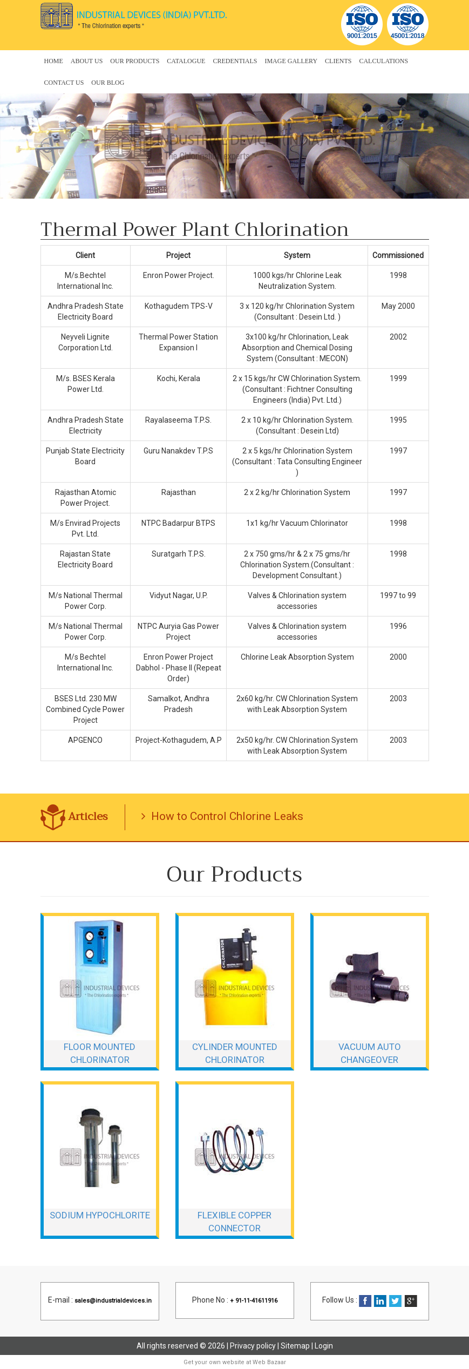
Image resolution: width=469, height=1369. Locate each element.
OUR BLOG (107, 82)
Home (53, 61)
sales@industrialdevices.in (113, 1300)
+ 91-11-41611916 (253, 1300)
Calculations (383, 61)
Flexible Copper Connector (234, 1222)
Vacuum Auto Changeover (369, 1053)
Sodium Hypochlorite (100, 1215)
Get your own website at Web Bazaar (234, 1362)
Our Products (134, 61)
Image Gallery (290, 61)
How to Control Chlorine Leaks (222, 816)
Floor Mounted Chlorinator (99, 1053)
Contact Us (64, 82)
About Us (87, 61)
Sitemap (295, 1345)
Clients (338, 61)
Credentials (235, 61)
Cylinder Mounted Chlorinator (234, 1053)
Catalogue (186, 61)
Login (324, 1345)
